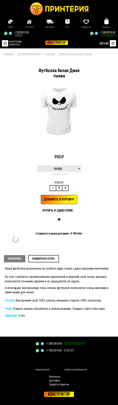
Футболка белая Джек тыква (75, 54)
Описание (14, 258)
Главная (8, 54)
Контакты (54, 376)
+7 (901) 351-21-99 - (54, 350)
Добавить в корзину (59, 199)
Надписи (50, 54)
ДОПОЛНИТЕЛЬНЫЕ (29, 54)
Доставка (54, 380)
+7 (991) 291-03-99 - (54, 343)
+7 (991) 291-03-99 (108, 34)
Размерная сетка (43, 258)
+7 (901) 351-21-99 (21, 34)
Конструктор (59, 394)
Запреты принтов (59, 384)
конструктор (56, 43)
